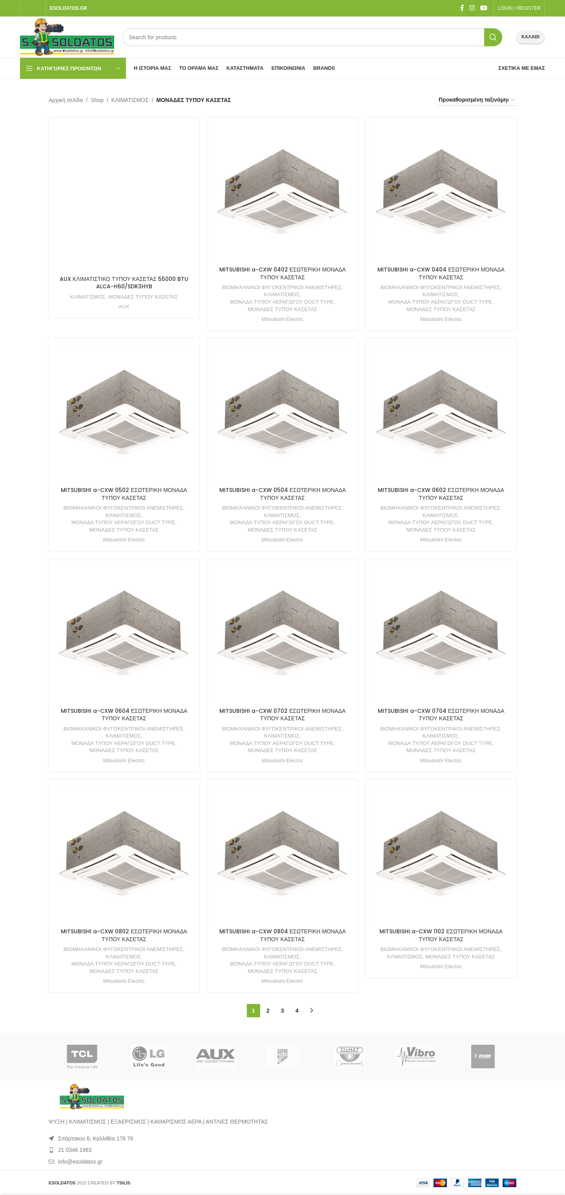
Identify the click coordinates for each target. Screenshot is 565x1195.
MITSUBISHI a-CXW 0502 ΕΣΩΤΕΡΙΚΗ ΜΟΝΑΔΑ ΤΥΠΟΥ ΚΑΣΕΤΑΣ (124, 494)
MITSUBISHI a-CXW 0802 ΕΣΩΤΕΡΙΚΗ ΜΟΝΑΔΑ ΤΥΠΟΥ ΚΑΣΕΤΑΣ (124, 935)
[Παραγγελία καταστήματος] (477, 100)
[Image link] (92, 1096)
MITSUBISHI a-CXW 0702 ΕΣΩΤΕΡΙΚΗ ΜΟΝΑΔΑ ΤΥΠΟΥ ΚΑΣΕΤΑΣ (282, 715)
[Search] (312, 37)
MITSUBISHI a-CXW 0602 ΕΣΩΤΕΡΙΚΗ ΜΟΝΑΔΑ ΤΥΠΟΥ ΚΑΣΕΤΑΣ (441, 494)
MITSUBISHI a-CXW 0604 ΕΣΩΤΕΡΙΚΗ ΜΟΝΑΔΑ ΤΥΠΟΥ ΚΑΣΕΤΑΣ (124, 715)
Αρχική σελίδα (66, 100)
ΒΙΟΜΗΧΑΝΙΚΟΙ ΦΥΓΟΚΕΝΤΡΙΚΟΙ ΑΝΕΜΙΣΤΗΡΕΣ (282, 287)
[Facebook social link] (462, 8)
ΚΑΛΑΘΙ (530, 37)
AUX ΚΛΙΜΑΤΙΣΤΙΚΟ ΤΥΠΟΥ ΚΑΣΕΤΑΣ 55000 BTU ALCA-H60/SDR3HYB (124, 283)
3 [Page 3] (282, 1010)
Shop (97, 100)
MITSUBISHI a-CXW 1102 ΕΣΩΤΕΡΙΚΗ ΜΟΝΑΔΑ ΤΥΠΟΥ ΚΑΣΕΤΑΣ (441, 935)
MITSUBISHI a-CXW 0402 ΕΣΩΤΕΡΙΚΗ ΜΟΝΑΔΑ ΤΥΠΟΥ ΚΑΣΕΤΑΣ (282, 273)
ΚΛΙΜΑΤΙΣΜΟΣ (130, 100)
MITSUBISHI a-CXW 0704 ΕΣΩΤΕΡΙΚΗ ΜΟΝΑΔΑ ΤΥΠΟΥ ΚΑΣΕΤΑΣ (441, 715)
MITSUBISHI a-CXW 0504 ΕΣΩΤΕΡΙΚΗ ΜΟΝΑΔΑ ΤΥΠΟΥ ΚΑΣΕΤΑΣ (282, 494)
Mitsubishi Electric (282, 319)
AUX (123, 307)
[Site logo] (67, 36)
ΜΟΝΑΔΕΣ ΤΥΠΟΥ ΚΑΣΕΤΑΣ (143, 297)
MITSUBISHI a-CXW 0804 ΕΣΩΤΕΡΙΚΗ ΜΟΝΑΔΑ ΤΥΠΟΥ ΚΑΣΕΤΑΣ (282, 935)
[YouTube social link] (484, 8)
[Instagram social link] (472, 8)
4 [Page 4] (297, 1010)
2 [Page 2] (268, 1010)
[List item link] (282, 1150)
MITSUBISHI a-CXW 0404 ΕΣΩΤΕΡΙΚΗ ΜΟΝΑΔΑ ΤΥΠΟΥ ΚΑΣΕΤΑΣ (441, 273)
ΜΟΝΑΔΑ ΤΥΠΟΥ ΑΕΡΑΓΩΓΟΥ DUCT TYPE (282, 302)
